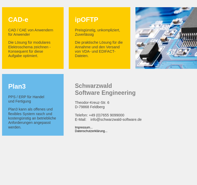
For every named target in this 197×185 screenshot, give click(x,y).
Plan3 (17, 86)
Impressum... (84, 127)
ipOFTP (86, 19)
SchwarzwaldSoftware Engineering (105, 89)
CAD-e (18, 19)
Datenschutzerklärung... (91, 131)
